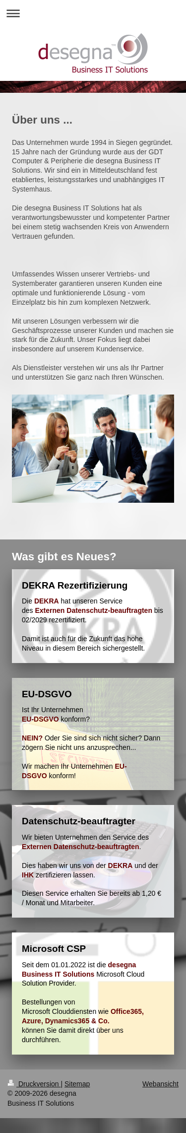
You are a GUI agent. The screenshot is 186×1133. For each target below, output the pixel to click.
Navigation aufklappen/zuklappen (93, 13)
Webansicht (160, 1084)
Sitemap (77, 1084)
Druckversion (34, 1084)
